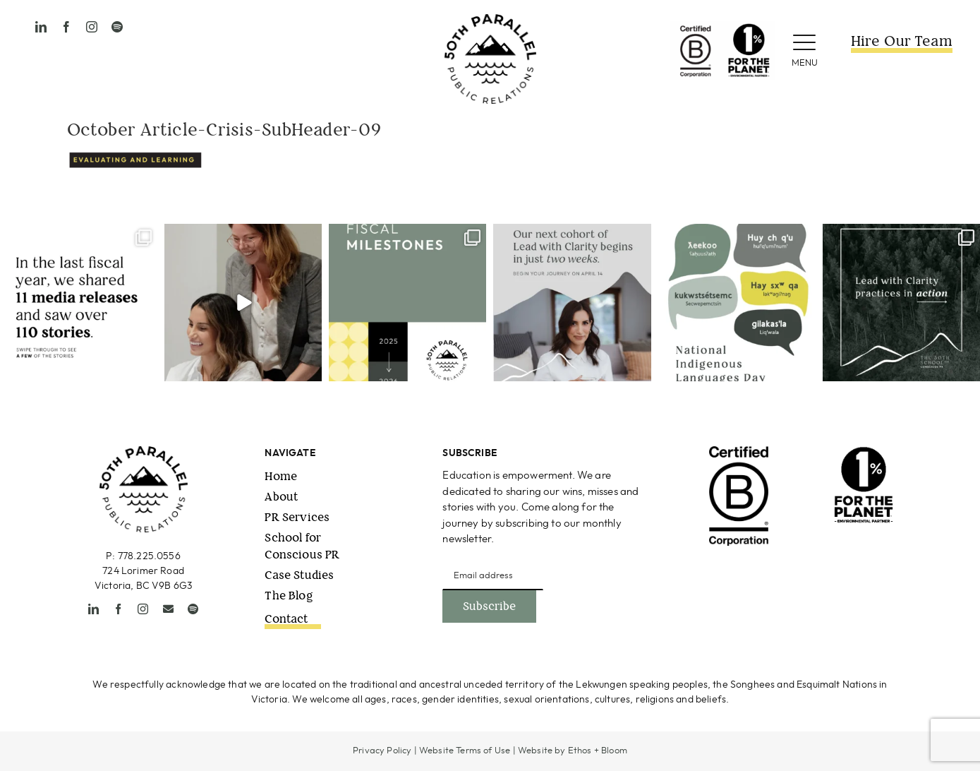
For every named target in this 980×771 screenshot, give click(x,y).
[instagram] (91, 26)
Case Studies (299, 575)
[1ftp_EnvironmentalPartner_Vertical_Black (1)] (863, 452)
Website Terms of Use (464, 750)
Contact (286, 618)
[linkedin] (41, 26)
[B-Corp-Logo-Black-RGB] (738, 452)
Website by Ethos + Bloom (572, 750)
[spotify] (117, 26)
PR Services (297, 517)
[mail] (168, 609)
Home (281, 476)
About (281, 496)
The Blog (289, 595)
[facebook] (66, 26)
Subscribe (489, 606)
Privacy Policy (382, 750)
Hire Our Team (901, 41)
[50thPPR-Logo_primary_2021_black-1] (490, 20)
